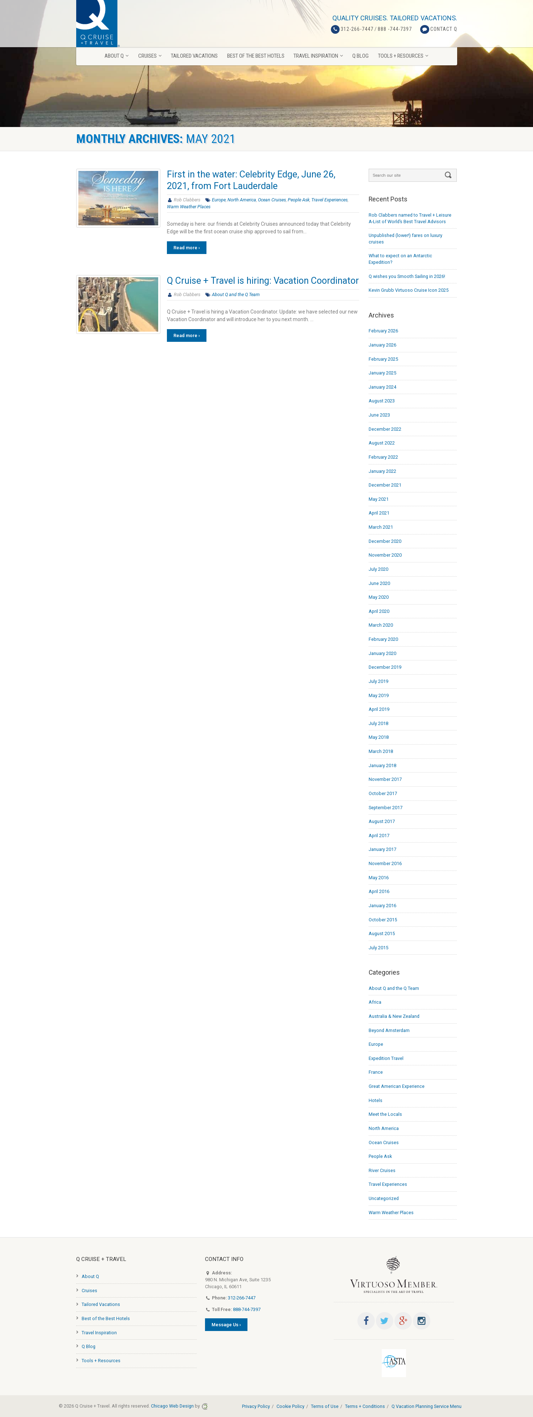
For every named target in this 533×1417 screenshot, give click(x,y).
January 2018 (382, 765)
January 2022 (382, 471)
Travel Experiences (329, 199)
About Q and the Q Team (236, 294)
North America (241, 199)
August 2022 (382, 443)
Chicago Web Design (172, 1406)
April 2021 (379, 513)
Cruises (89, 1290)
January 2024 (382, 387)
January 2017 (382, 849)
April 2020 (379, 611)
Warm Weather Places (188, 206)
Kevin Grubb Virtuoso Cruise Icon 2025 (408, 290)
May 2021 (379, 499)
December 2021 (385, 485)
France (376, 1072)
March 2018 (381, 751)
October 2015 (383, 919)
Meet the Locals (385, 1114)
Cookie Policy (290, 1406)
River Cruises (382, 1170)
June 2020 (379, 583)
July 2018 (378, 723)
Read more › (186, 247)
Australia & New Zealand (394, 1016)
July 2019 (378, 681)
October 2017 (383, 793)
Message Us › (226, 1324)
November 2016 (385, 863)
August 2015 (382, 933)
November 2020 (385, 555)
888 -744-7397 (395, 29)
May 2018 (379, 737)
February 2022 (383, 457)
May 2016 (379, 877)
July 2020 (378, 569)
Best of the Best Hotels (106, 1318)
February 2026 (383, 330)
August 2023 (382, 401)
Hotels (375, 1100)
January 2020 (382, 653)
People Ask (298, 199)
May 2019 (379, 695)
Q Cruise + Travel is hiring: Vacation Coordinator (263, 280)
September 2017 (385, 807)
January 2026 (382, 345)
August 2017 (382, 821)
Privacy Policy (256, 1406)
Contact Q (443, 29)
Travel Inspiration (99, 1332)
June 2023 (379, 415)
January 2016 (382, 905)
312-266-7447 (357, 29)
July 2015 (378, 947)
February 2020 (383, 639)
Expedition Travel (386, 1058)
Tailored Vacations (101, 1304)
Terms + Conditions (365, 1406)
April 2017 (379, 835)
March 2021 (381, 527)
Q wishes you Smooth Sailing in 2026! (407, 276)
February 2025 (383, 359)
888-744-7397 (247, 1309)
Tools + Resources (101, 1360)
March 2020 (381, 625)
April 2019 (379, 709)
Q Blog (88, 1346)
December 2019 (385, 667)
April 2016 (379, 891)
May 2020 (379, 597)
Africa (375, 1002)
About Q (90, 1276)
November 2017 (385, 779)
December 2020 (385, 541)
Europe (219, 199)
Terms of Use (325, 1406)
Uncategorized (384, 1198)
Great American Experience (397, 1086)
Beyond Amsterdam (389, 1030)
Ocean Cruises (272, 199)
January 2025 (382, 373)
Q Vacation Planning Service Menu (426, 1406)
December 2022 (385, 429)
